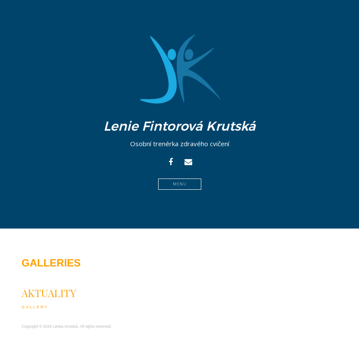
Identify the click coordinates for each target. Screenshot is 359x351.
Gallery (35, 307)
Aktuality (49, 293)
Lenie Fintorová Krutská (179, 126)
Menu (180, 184)
